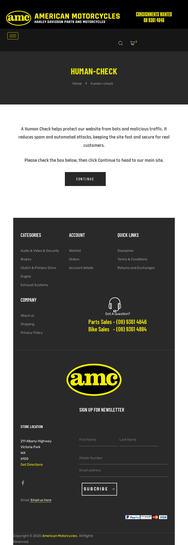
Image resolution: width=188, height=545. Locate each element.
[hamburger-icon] (12, 35)
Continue (85, 178)
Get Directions (32, 465)
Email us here (40, 500)
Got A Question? (117, 314)
